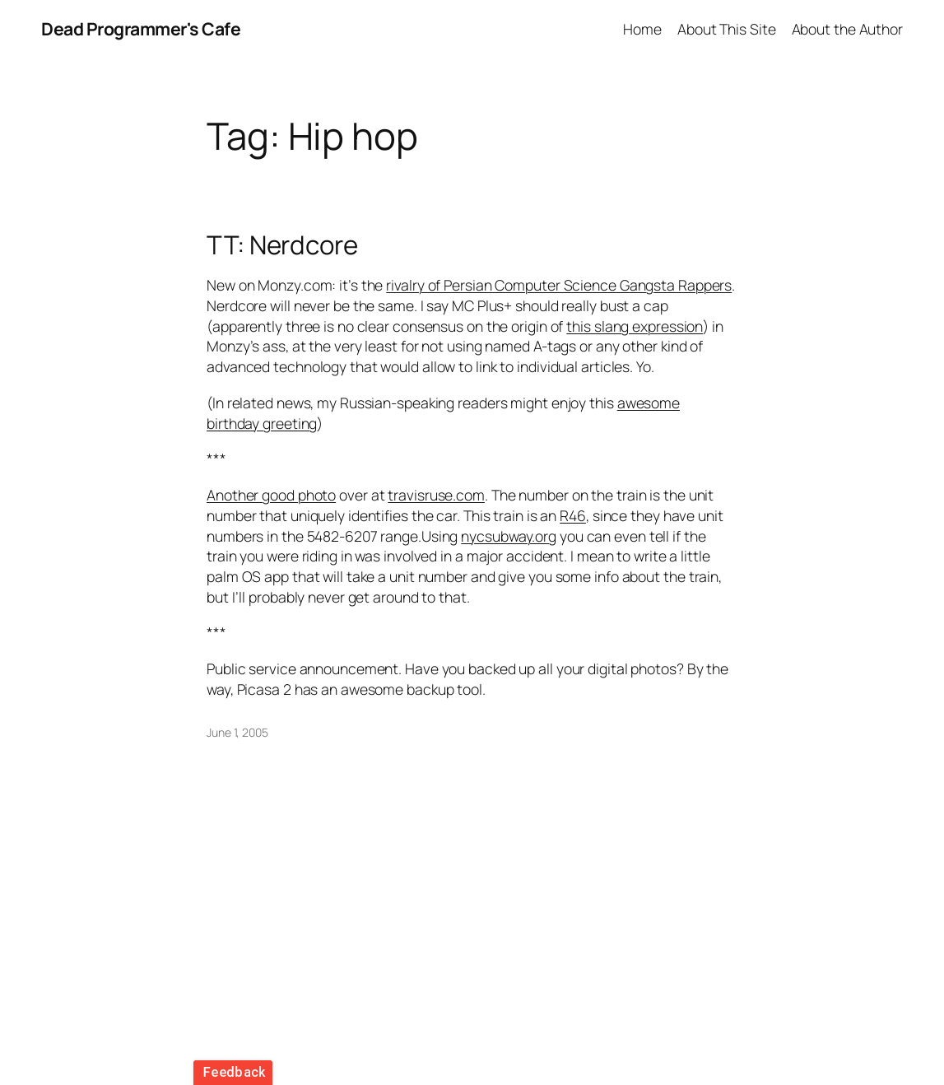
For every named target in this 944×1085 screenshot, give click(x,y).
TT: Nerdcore (282, 245)
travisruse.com (436, 495)
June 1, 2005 (237, 732)
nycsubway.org (508, 536)
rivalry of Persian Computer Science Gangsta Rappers (559, 285)
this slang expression (634, 326)
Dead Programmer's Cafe (140, 28)
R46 (573, 515)
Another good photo (271, 495)
